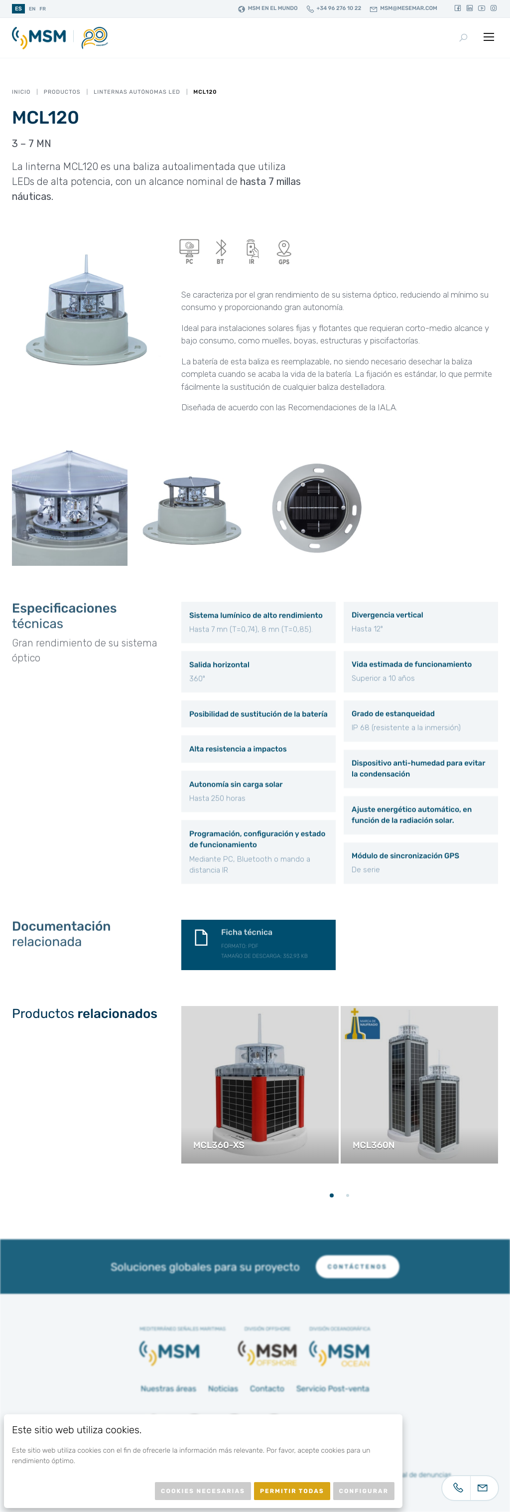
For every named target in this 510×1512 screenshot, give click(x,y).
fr (42, 8)
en (32, 8)
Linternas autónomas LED (137, 92)
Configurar (363, 1491)
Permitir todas (292, 1491)
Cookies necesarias (203, 1491)
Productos (62, 92)
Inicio (21, 92)
